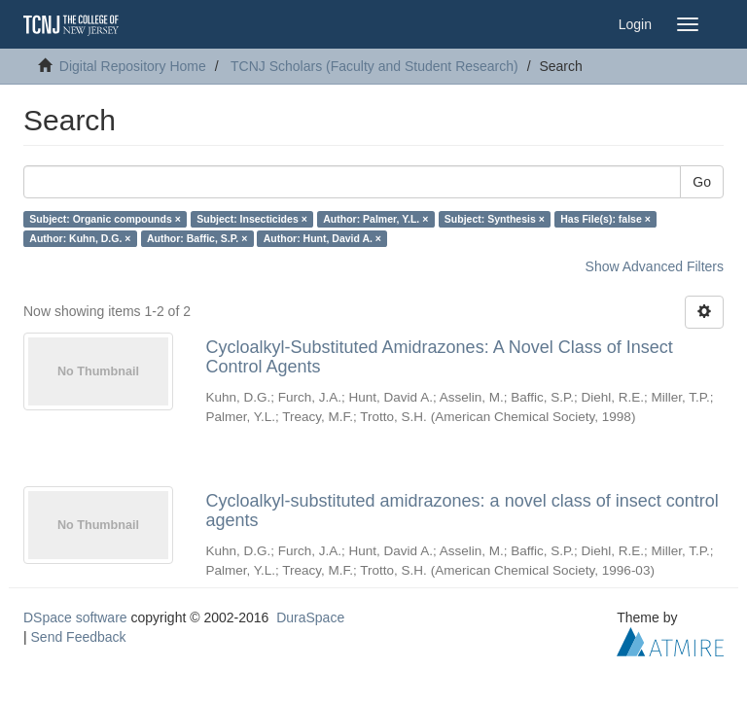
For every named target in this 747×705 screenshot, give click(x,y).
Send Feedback (78, 637)
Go (702, 182)
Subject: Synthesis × (495, 219)
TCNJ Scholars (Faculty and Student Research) (374, 66)
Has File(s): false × (605, 219)
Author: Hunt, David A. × (322, 238)
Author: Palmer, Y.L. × (375, 219)
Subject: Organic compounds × (104, 219)
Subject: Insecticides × (251, 219)
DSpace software (75, 617)
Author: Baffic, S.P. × (197, 238)
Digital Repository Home (132, 66)
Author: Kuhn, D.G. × (79, 238)
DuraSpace (310, 617)
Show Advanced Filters (655, 266)
